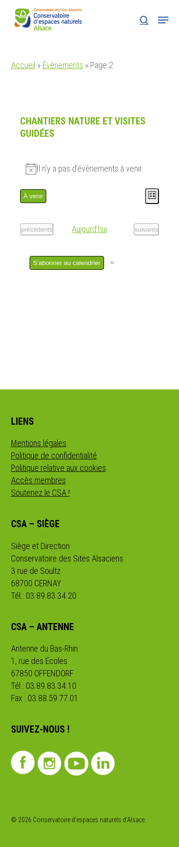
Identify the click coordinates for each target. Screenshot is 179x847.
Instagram (50, 764)
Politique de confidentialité (54, 455)
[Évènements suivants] (146, 229)
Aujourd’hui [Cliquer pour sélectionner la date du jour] (89, 229)
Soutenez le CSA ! (40, 493)
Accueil (23, 65)
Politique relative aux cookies (58, 468)
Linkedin (103, 764)
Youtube (76, 764)
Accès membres (38, 480)
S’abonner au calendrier (67, 262)
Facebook (23, 763)
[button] (163, 20)
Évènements (62, 65)
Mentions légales (38, 443)
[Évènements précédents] (36, 229)
